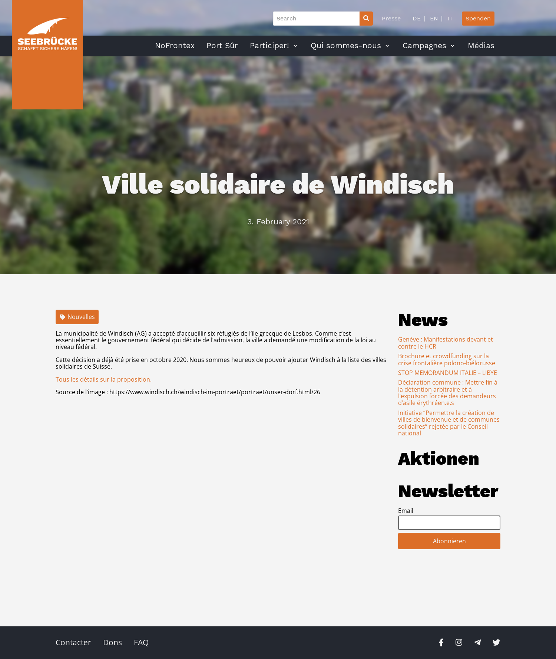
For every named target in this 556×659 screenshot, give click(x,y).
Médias (481, 45)
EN (433, 18)
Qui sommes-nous (346, 45)
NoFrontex (175, 45)
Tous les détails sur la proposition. (104, 379)
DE (417, 18)
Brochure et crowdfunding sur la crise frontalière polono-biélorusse (446, 359)
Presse (391, 18)
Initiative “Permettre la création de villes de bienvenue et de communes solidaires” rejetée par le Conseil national (449, 423)
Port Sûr (222, 45)
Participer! (269, 45)
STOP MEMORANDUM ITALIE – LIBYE (447, 373)
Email (405, 510)
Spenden (478, 18)
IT (449, 18)
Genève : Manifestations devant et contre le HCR (445, 342)
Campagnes (424, 45)
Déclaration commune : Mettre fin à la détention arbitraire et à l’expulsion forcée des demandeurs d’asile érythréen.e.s (447, 392)
